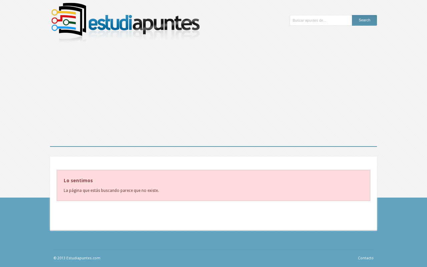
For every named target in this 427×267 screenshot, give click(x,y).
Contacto (366, 258)
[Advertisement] (213, 96)
